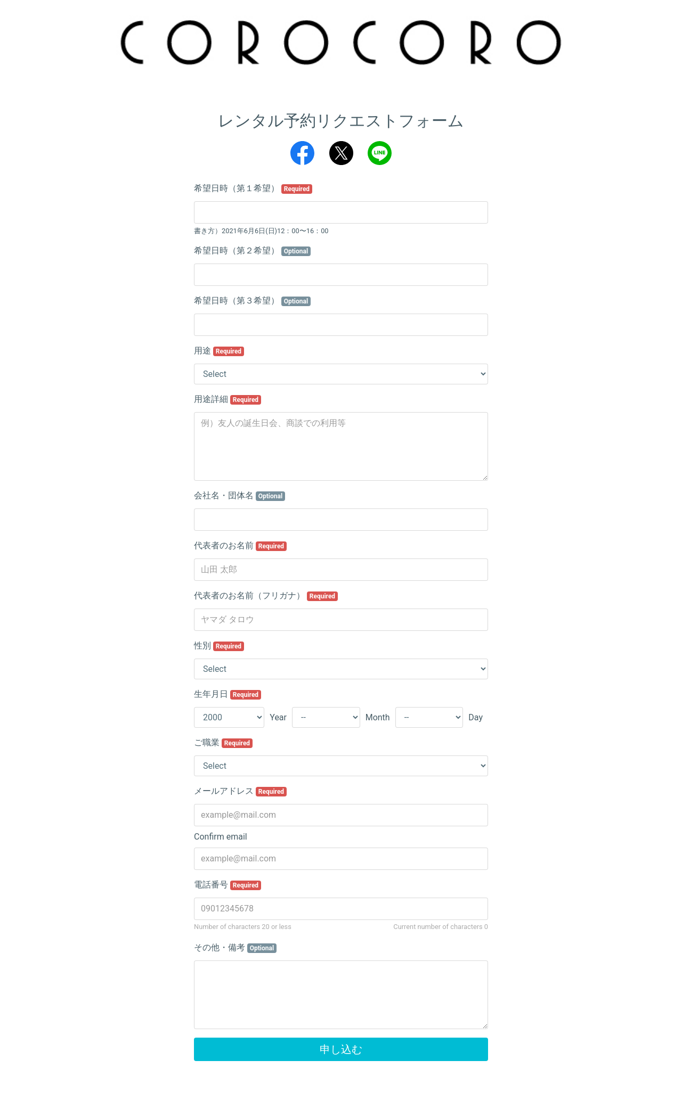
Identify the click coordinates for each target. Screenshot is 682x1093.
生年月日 (227, 694)
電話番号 (227, 885)
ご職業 (223, 742)
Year (278, 717)
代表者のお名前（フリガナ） (266, 595)
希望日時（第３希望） (252, 300)
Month (378, 717)
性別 (219, 645)
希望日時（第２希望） (252, 250)
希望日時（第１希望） (253, 188)
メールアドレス (240, 791)
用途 (219, 351)
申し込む (341, 1049)
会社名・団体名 (239, 495)
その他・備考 (235, 947)
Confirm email (220, 837)
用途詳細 (227, 399)
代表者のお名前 (240, 545)
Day (475, 717)
